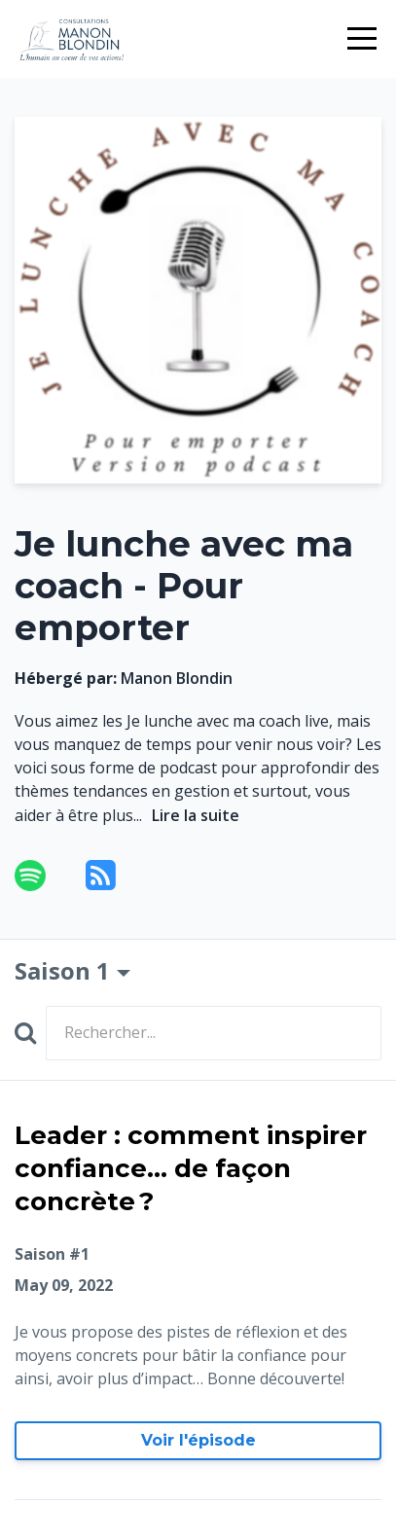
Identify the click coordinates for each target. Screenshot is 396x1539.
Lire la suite (195, 815)
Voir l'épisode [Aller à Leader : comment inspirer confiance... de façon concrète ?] (198, 1440)
